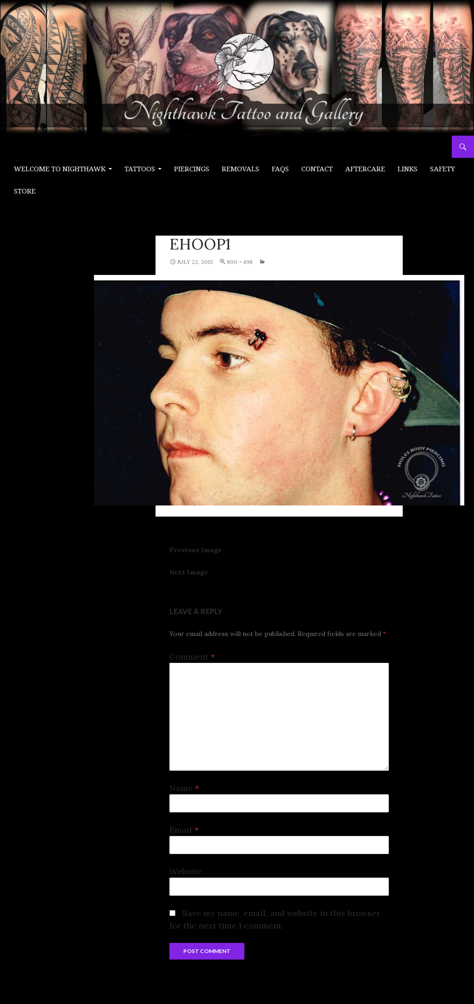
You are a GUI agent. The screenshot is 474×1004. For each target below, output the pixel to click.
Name (184, 788)
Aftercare (365, 169)
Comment (192, 656)
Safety (442, 169)
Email (184, 829)
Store (25, 191)
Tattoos (140, 169)
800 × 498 (240, 261)
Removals (240, 169)
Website (185, 871)
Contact (317, 169)
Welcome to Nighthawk (60, 169)
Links (408, 169)
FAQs (280, 169)
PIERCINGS (191, 169)
